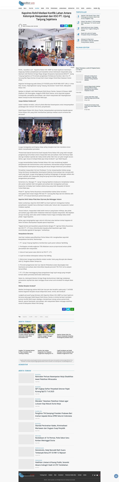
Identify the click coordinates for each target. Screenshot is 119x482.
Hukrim (37, 8)
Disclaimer (60, 475)
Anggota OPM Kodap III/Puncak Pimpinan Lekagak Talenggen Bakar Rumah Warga (45, 336)
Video (82, 8)
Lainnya (88, 8)
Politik (31, 8)
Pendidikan (54, 8)
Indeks (95, 8)
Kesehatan (71, 8)
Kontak (79, 475)
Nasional (38, 374)
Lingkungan (62, 8)
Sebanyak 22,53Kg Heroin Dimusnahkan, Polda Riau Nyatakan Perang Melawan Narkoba (90, 40)
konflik (30, 316)
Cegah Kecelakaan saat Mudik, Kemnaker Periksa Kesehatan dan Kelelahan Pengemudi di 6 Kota (65, 352)
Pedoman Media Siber (70, 475)
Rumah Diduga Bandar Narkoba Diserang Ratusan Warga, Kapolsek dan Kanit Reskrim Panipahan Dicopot (92, 88)
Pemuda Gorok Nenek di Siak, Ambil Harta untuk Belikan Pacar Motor (92, 106)
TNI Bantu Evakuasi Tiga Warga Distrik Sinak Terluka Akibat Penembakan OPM (26, 336)
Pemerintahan (39, 448)
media (41, 316)
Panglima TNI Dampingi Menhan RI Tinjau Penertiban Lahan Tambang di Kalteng (27, 352)
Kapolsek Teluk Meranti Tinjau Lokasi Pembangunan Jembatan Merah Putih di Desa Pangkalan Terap (90, 17)
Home (20, 8)
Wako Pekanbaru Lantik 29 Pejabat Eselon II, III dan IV (88, 68)
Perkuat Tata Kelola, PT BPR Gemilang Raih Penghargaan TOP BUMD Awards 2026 (90, 23)
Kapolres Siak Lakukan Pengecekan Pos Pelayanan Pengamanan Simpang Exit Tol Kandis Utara (45, 352)
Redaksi (50, 475)
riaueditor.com (53, 479)
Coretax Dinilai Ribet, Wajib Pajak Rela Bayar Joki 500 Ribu (91, 97)
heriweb (73, 479)
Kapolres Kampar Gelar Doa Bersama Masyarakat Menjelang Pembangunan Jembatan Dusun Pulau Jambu (65, 336)
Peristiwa (38, 435)
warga (46, 316)
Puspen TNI (38, 411)
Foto (77, 8)
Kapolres (25, 316)
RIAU (25, 8)
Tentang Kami (43, 475)
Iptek (47, 8)
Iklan (55, 475)
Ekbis (42, 8)
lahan (36, 316)
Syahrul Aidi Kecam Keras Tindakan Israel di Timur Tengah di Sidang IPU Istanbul (90, 29)
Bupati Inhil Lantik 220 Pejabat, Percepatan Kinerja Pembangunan (89, 34)
